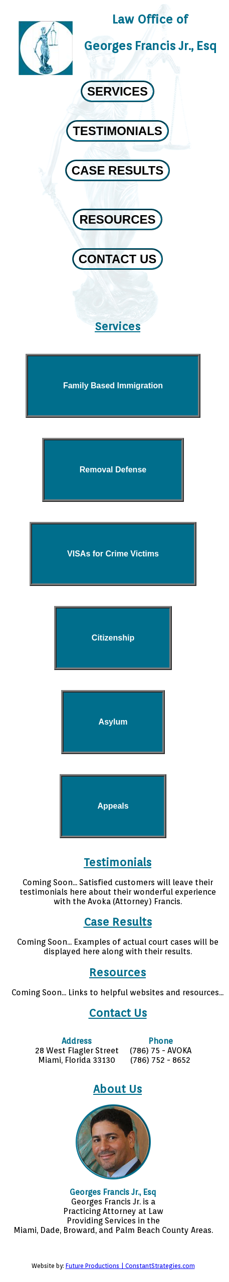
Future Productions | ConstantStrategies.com (130, 1265)
